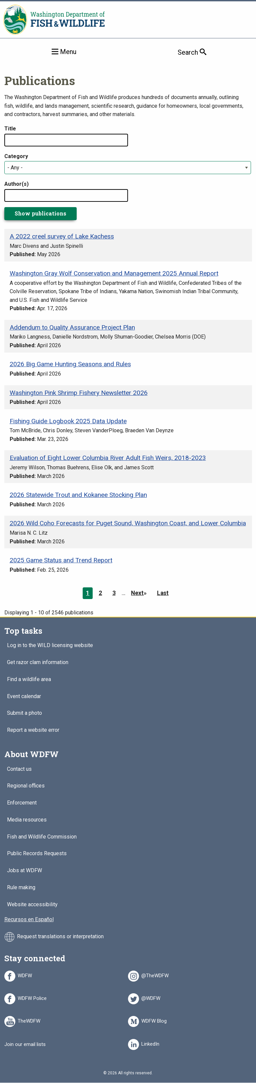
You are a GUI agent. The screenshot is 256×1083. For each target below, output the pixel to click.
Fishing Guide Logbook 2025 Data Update (68, 421)
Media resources (27, 820)
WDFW (25, 975)
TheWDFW (29, 1020)
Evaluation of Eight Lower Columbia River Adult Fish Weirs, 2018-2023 (108, 458)
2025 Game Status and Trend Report (61, 560)
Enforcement (22, 803)
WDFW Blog (154, 1020)
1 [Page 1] (87, 593)
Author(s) (16, 184)
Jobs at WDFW (24, 871)
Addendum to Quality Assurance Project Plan (72, 327)
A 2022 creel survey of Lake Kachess (62, 236)
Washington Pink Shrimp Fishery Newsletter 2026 (79, 393)
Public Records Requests (37, 854)
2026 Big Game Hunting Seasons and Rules (70, 364)
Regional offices (26, 786)
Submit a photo (24, 713)
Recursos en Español (29, 919)
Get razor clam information (37, 662)
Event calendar (24, 696)
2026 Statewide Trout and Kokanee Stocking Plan (78, 495)
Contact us (19, 769)
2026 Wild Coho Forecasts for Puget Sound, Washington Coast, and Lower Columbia (128, 523)
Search (202, 52)
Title (10, 128)
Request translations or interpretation (60, 937)
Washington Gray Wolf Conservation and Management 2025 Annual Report (114, 273)
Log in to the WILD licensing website (50, 645)
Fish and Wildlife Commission (42, 837)
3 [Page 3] (114, 593)
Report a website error (33, 730)
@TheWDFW (155, 975)
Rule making (21, 888)
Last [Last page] (163, 593)
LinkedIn (150, 1043)
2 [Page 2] (100, 593)
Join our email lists (25, 1044)
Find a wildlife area (29, 679)
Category (16, 156)
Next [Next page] (137, 593)
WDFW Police (32, 997)
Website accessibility (32, 905)
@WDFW (150, 997)
